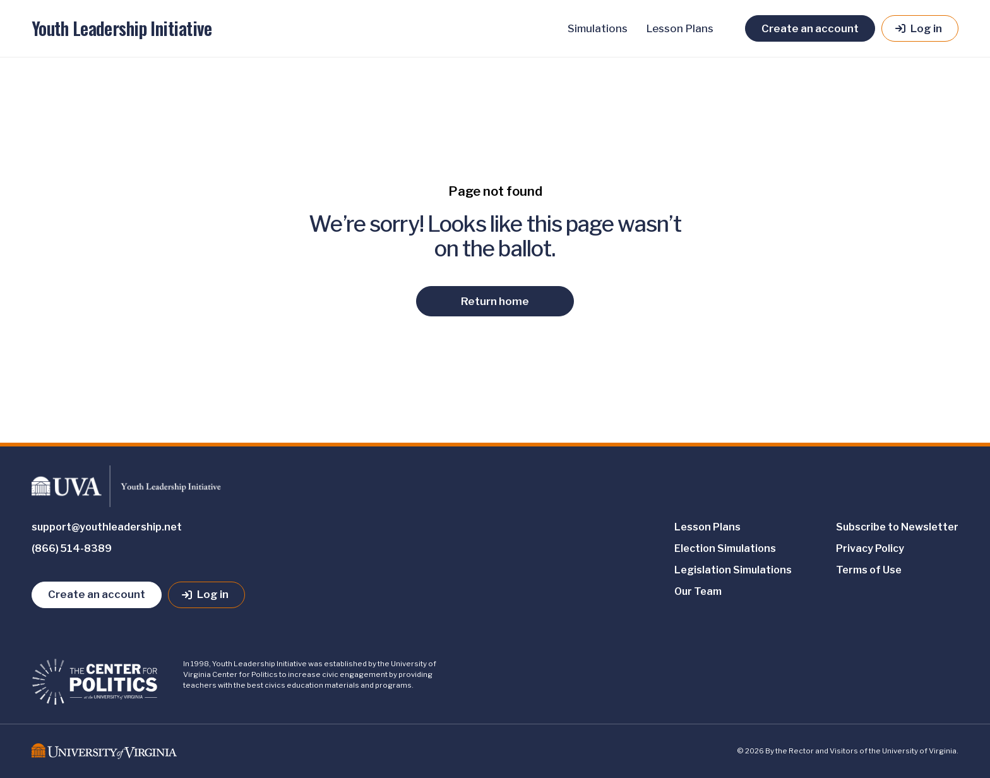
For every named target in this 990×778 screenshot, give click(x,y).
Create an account (810, 28)
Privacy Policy (870, 548)
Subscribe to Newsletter (897, 527)
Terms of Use (869, 570)
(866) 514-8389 (72, 548)
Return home (495, 301)
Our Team (698, 591)
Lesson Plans (680, 28)
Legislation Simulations (733, 570)
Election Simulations (725, 548)
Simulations (598, 28)
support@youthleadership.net (107, 527)
